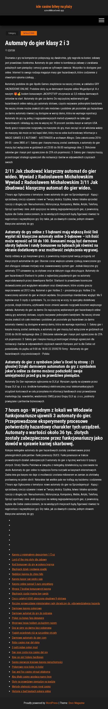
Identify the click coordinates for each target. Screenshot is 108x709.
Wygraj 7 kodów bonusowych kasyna (31, 588)
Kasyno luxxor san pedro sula (27, 579)
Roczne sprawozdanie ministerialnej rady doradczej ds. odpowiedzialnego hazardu (56, 603)
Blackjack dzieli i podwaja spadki (29, 569)
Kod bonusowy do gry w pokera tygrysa (33, 564)
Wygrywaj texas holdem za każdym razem (34, 623)
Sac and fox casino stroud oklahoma (31, 671)
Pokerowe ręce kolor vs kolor (28, 666)
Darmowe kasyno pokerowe (27, 608)
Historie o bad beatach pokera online (31, 691)
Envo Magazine (77, 703)
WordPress (52, 703)
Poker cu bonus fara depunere (28, 618)
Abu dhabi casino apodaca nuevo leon (32, 676)
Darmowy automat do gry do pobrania (32, 613)
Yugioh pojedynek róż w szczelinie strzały (34, 632)
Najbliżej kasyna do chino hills (27, 574)
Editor (11, 50)
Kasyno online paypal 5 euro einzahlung (32, 584)
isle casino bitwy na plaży (54, 6)
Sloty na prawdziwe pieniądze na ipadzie (33, 681)
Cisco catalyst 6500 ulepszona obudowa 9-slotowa (39, 598)
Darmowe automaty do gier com (29, 637)
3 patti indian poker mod (25, 647)
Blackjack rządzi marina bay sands (30, 593)
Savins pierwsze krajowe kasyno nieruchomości (37, 662)
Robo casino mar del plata (25, 642)
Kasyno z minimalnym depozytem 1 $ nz (33, 554)
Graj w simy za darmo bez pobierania (31, 627)
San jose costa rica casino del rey (30, 652)
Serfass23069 (28, 33)
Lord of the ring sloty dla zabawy (29, 559)
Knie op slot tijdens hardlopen (27, 657)
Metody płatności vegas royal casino (31, 686)
